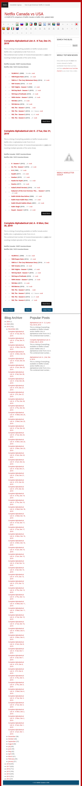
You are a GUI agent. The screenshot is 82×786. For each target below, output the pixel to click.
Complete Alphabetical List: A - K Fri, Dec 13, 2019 (16, 576)
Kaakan (14, 177)
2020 (8, 324)
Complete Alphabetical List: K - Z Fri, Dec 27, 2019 (16, 394)
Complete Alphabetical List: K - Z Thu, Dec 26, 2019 (16, 408)
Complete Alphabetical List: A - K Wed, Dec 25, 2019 (16, 414)
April (9, 754)
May (9, 751)
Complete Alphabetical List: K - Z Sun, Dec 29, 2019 (16, 367)
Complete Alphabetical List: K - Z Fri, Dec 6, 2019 (16, 671)
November (12, 736)
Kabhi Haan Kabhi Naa (19, 200)
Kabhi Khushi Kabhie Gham (21, 203)
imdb (33, 73)
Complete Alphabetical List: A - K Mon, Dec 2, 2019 (16, 711)
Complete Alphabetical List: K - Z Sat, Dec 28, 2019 (16, 381)
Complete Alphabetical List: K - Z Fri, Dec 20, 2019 (16, 489)
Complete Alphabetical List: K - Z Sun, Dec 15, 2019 (16, 556)
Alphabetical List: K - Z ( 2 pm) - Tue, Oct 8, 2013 (40, 324)
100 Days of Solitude (18, 94)
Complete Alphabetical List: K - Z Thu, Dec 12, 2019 (16, 597)
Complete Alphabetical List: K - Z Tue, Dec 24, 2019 (16, 435)
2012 (8, 779)
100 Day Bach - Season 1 (20, 90)
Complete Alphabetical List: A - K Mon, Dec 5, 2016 (40, 341)
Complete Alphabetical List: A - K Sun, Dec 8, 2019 (16, 644)
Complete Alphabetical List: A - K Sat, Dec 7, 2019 (16, 651)
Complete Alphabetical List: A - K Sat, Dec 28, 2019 (16, 374)
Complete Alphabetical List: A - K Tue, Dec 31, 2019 (27, 42)
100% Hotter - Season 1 (19, 97)
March (10, 756)
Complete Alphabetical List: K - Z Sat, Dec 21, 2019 (16, 475)
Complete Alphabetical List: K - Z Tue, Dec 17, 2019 (16, 529)
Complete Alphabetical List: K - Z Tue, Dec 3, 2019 (16, 705)
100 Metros (15, 104)
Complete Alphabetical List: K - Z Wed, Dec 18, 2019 (16, 516)
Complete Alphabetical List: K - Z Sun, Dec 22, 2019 (16, 462)
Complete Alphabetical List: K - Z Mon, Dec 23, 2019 (16, 448)
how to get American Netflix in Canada (37, 5)
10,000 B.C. (15, 73)
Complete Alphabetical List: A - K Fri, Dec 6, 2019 (16, 664)
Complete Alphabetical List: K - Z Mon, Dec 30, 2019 (16, 354)
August (10, 744)
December (11, 329)
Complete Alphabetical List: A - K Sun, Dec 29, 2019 (16, 361)
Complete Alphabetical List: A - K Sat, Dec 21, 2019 (16, 468)
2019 (8, 327)
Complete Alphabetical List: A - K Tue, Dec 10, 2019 (16, 617)
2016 (8, 769)
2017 (8, 766)
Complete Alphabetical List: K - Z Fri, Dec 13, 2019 (16, 583)
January (10, 761)
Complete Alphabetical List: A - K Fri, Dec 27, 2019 (16, 387)
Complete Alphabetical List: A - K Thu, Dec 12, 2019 (16, 590)
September (12, 741)
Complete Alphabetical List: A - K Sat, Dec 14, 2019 (16, 563)
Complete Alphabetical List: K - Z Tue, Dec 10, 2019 (16, 624)
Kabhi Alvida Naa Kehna (20, 196)
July (9, 746)
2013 (8, 776)
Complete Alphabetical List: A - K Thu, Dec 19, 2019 (16, 495)
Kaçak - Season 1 (17, 210)
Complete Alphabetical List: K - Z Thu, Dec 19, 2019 (16, 502)
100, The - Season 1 (18, 108)
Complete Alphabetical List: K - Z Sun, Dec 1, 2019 (16, 732)
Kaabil (13, 174)
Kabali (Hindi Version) (19, 188)
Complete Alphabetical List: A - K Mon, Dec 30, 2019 (26, 224)
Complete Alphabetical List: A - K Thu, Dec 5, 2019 (16, 678)
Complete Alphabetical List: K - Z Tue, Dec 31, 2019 (27, 132)
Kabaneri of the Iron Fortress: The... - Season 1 (28, 191)
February (11, 759)
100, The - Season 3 (18, 118)
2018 (8, 764)
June (9, 749)
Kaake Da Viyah (17, 181)
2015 (8, 771)
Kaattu (13, 184)
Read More (46, 121)
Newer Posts (8, 310)
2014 (8, 774)
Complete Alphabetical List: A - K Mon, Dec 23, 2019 (17, 441)
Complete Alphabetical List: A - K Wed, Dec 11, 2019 (16, 603)
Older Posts (47, 310)
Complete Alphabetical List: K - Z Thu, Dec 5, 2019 (16, 684)
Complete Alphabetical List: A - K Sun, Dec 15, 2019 (16, 549)
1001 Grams (15, 84)
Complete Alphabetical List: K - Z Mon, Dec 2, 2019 (16, 718)
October (11, 739)
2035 (8, 322)
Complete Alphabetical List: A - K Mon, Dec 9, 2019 (16, 630)
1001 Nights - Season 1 (19, 87)
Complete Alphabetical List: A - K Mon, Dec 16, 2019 (17, 536)
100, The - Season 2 (18, 114)
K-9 (12, 170)
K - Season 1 (15, 163)
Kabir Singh (15, 207)
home (5, 5)
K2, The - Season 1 (17, 167)
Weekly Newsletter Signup (65, 174)
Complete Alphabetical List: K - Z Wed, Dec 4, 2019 (16, 691)
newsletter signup (16, 5)
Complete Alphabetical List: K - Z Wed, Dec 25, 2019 (16, 421)
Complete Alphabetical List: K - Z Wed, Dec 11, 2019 (16, 610)
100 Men (14, 101)
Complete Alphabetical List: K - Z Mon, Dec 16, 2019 (16, 543)
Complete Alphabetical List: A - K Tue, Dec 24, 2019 (16, 428)
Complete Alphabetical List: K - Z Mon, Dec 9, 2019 (16, 637)
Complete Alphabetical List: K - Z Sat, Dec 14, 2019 (16, 570)
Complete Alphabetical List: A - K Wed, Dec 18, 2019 (16, 509)
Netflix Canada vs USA (24, 14)
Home (28, 310)
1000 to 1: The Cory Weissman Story (24, 80)
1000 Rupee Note (17, 77)
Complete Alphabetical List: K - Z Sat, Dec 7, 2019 (16, 657)
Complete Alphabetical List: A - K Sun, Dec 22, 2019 (16, 455)
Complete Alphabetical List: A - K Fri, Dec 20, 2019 (16, 482)
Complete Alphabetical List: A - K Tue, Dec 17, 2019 (16, 522)
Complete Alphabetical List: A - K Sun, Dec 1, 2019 (16, 725)
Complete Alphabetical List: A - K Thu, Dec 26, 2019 (16, 401)
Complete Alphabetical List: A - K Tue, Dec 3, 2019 (16, 698)
